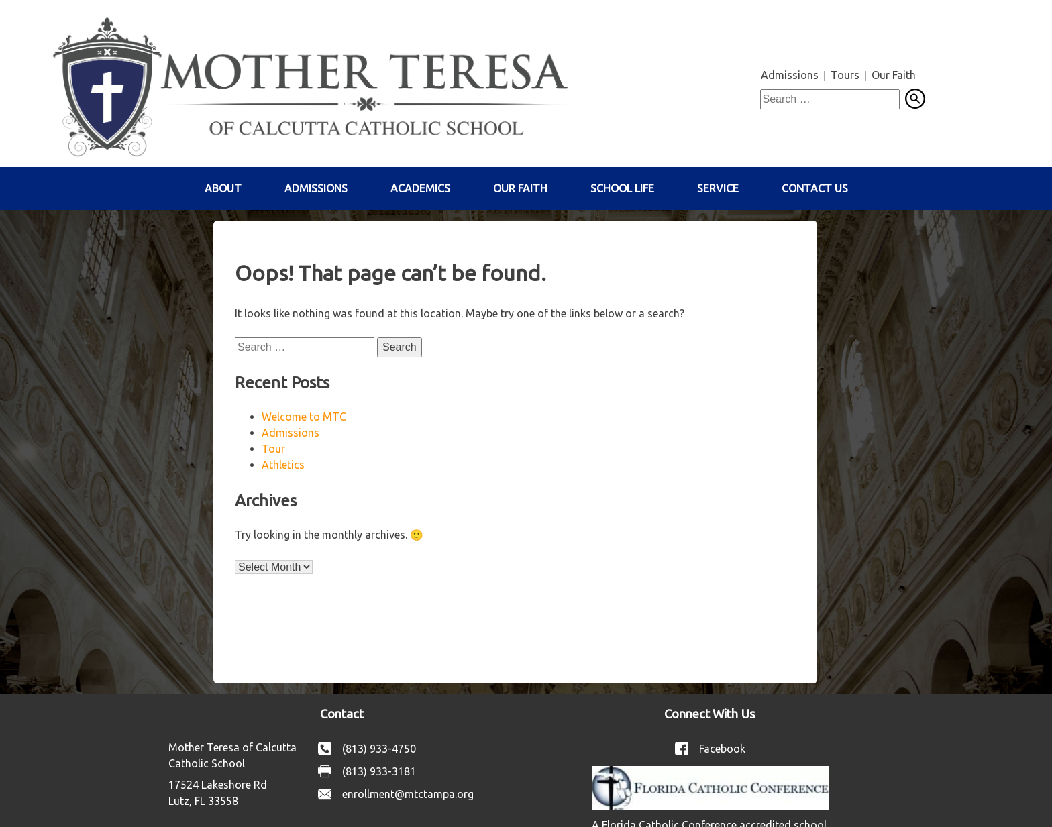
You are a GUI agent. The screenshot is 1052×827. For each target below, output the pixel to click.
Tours (845, 75)
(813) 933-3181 (379, 771)
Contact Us (815, 188)
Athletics (283, 465)
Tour (273, 449)
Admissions (790, 75)
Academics (420, 188)
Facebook (722, 748)
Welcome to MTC (304, 416)
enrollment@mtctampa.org (408, 794)
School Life (622, 188)
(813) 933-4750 (379, 748)
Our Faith (894, 75)
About (223, 188)
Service (718, 188)
